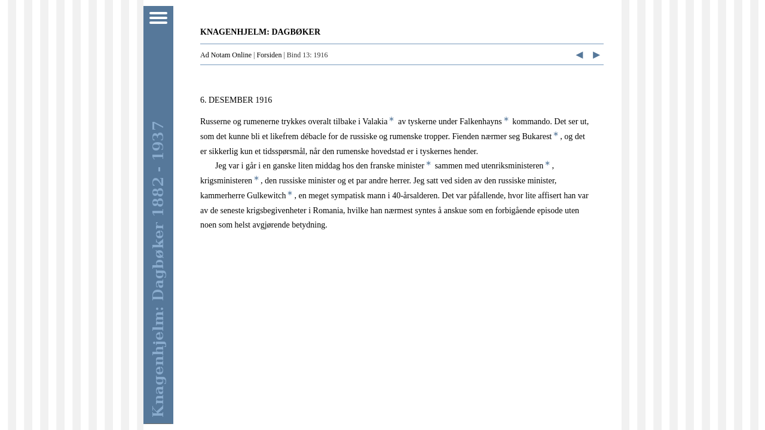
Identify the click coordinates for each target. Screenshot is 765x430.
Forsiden (268, 55)
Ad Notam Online (226, 55)
